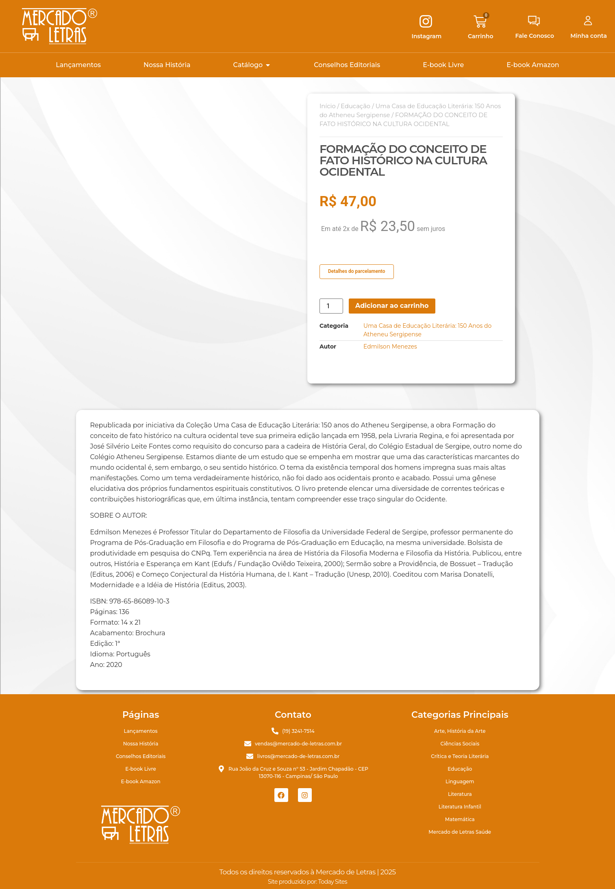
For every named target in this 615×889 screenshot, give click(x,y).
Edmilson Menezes (390, 346)
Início (327, 106)
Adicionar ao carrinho (392, 305)
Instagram (427, 36)
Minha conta (588, 35)
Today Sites (332, 881)
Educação (355, 106)
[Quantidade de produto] (331, 306)
